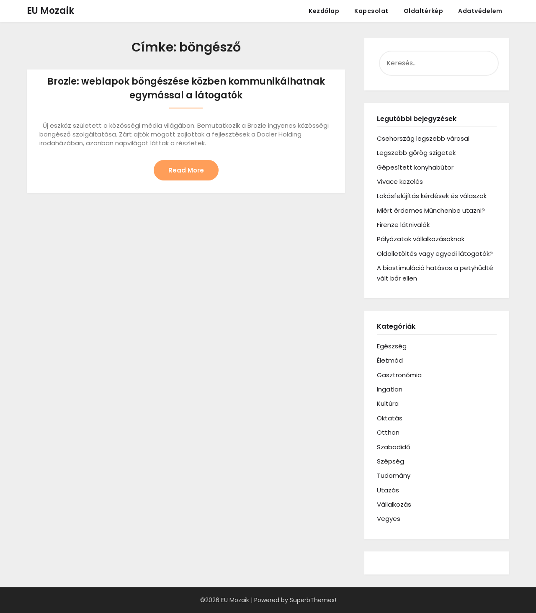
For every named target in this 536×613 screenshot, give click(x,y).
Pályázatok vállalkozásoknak (420, 238)
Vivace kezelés (400, 181)
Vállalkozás (394, 504)
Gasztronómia (399, 375)
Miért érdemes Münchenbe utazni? (431, 210)
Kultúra (388, 403)
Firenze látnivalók (403, 224)
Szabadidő (393, 447)
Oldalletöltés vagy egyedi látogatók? (435, 253)
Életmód (390, 360)
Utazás (388, 490)
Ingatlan (389, 389)
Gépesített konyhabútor (415, 167)
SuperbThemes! (313, 600)
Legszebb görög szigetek (416, 152)
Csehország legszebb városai (423, 138)
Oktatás (389, 418)
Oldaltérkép (423, 11)
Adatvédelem (480, 11)
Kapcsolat (371, 11)
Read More (186, 170)
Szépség (390, 461)
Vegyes (388, 518)
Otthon (388, 432)
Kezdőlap (324, 11)
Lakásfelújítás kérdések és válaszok (432, 195)
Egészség (392, 346)
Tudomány (393, 475)
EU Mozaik (50, 10)
